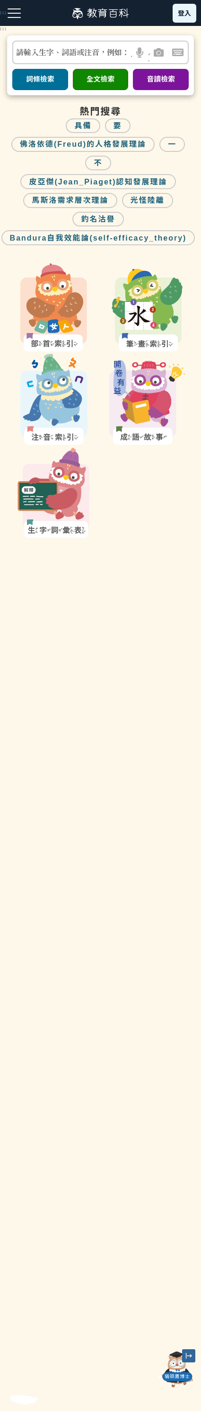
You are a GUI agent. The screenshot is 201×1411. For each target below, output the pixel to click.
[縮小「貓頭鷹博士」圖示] (188, 1355)
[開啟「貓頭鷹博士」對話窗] (177, 1369)
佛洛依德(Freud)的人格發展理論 (83, 144)
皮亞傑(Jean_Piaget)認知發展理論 (98, 182)
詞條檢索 (40, 79)
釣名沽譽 (98, 219)
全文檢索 (101, 79)
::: (3, 28)
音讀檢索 (161, 79)
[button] (140, 52)
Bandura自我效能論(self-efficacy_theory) (98, 238)
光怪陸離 (148, 200)
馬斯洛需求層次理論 (70, 200)
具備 (82, 126)
